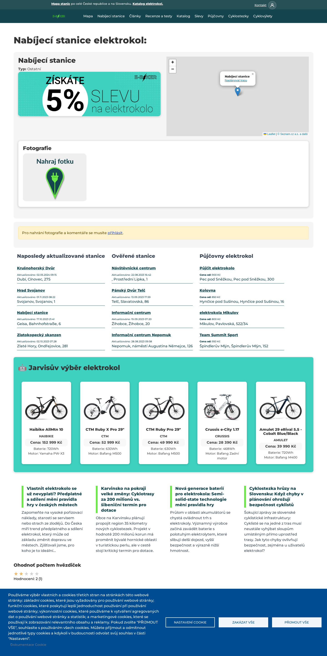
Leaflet (269, 134)
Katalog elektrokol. (148, 3)
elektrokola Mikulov (219, 312)
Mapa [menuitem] (88, 16)
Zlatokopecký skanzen (39, 335)
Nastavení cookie (190, 622)
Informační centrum (131, 312)
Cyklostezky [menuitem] (238, 16)
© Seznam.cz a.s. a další (292, 134)
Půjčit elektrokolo (217, 268)
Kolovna (208, 290)
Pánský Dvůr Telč (128, 290)
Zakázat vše (243, 622)
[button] (237, 91)
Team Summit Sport (219, 335)
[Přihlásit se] (272, 5)
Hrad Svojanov (31, 290)
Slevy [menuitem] (199, 16)
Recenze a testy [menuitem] (158, 16)
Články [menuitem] (135, 16)
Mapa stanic (60, 3)
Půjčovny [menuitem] (216, 16)
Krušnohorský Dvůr (36, 268)
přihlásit (115, 233)
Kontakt (260, 5)
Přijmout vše (297, 622)
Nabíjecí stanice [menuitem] (111, 16)
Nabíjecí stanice (32, 312)
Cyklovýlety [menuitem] (262, 16)
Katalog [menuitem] (183, 16)
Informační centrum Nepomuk (141, 335)
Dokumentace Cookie (28, 645)
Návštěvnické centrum (134, 268)
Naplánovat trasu (236, 80)
